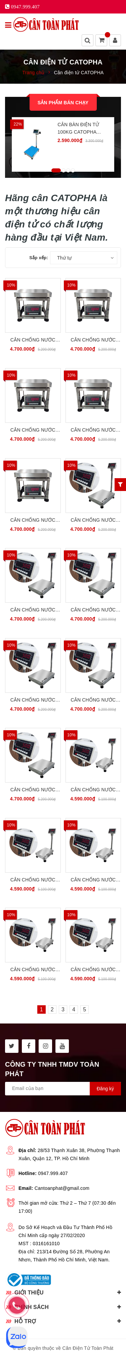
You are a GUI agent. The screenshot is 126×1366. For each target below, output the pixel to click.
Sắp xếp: (38, 257)
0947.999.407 (53, 1173)
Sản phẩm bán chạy (63, 102)
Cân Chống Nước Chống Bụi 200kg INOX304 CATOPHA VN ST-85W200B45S (93, 700)
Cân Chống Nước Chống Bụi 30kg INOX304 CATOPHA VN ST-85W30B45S (93, 520)
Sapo (78, 1356)
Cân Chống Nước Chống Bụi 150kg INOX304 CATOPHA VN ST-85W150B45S (32, 700)
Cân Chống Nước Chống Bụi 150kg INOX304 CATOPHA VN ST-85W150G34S (93, 430)
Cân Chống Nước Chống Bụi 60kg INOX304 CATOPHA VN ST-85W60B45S (32, 610)
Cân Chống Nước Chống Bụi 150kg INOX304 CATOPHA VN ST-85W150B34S (32, 970)
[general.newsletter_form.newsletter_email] (63, 1088)
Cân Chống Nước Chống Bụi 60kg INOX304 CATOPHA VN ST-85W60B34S (32, 880)
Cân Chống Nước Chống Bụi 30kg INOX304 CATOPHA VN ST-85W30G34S (32, 340)
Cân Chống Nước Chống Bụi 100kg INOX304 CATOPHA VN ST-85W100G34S (32, 430)
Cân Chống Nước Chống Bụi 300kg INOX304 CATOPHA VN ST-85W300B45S (32, 790)
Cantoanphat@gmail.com (62, 1188)
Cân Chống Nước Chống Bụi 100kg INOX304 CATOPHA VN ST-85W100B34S (93, 880)
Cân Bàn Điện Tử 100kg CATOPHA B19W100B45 (78, 129)
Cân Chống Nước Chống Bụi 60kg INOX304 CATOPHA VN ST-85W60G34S (93, 340)
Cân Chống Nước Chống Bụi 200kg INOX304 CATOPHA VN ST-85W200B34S (93, 970)
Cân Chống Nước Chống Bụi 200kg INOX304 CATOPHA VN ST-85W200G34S (32, 520)
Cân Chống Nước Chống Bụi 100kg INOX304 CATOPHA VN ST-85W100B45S (93, 610)
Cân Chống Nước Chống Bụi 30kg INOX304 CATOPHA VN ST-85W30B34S (93, 790)
